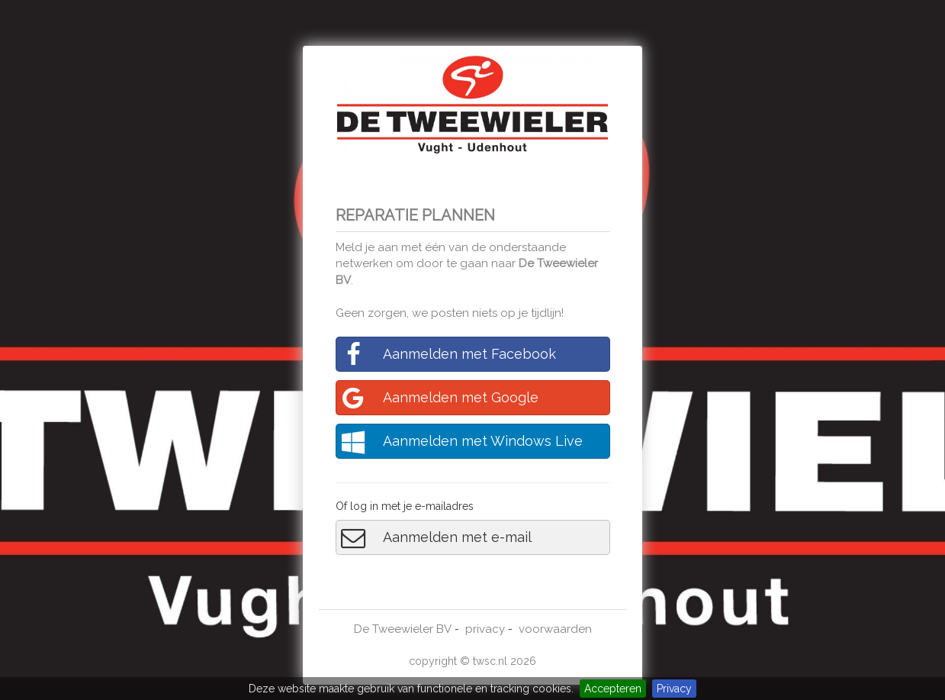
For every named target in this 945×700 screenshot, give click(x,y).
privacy (485, 629)
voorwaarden (555, 629)
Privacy (674, 688)
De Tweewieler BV (403, 629)
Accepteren (612, 688)
